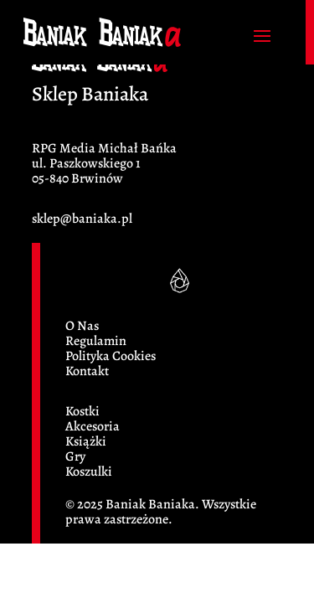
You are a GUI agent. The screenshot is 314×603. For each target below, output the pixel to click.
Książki (85, 441)
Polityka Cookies (110, 356)
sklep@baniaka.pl (82, 218)
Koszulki (88, 471)
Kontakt (87, 371)
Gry (75, 456)
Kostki (82, 411)
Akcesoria (92, 426)
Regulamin (95, 341)
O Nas (82, 326)
